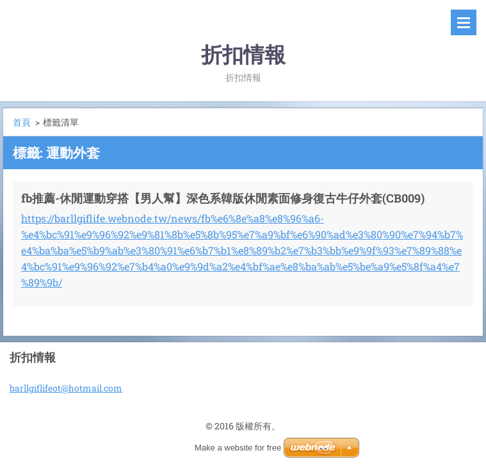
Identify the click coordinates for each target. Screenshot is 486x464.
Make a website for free (238, 447)
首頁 (22, 122)
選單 (463, 22)
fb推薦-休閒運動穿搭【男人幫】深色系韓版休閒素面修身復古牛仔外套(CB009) (223, 198)
